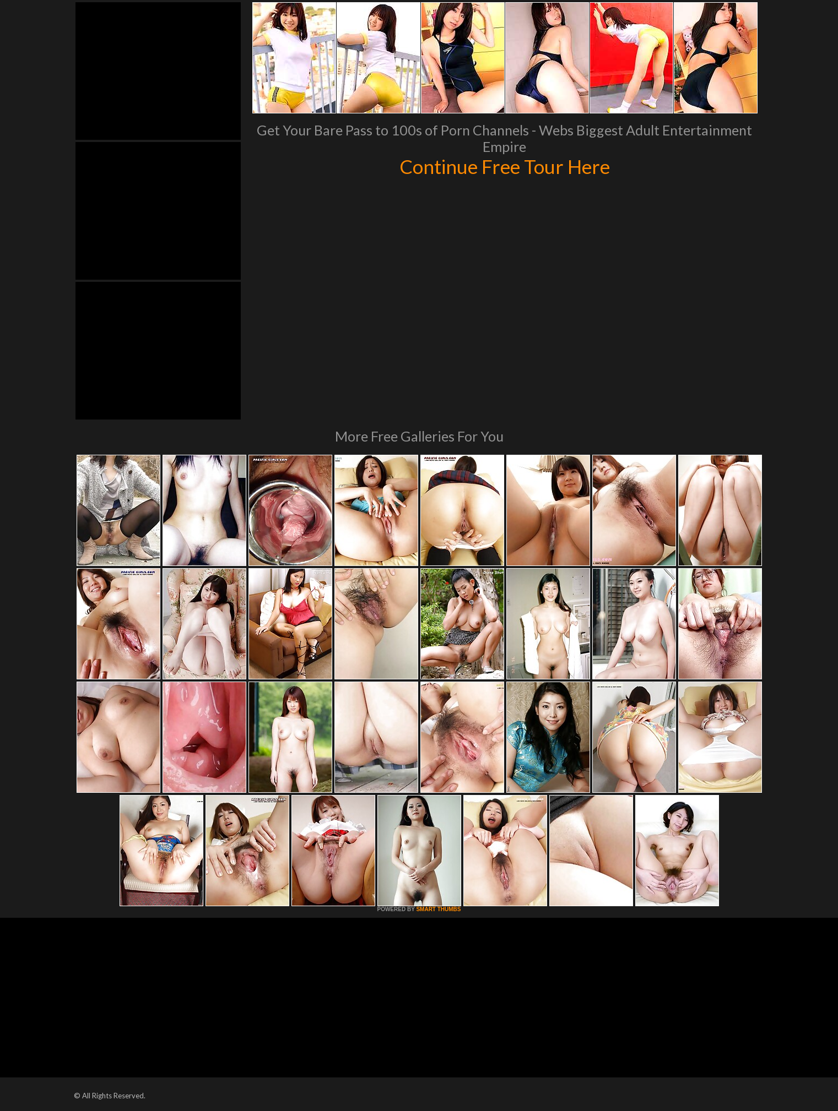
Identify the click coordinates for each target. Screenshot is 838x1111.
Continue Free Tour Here (504, 166)
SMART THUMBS (438, 909)
